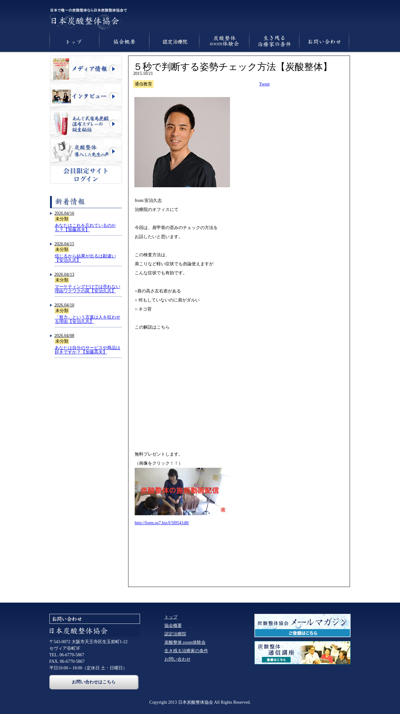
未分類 (61, 219)
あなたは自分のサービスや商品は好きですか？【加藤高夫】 (87, 350)
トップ (171, 617)
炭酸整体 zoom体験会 (185, 642)
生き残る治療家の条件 (186, 650)
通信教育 (143, 84)
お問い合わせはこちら (94, 681)
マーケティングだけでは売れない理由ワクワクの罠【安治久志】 (87, 288)
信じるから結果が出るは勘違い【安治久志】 (85, 258)
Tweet (264, 84)
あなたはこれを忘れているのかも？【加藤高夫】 (85, 227)
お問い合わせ (177, 659)
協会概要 (173, 625)
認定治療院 (175, 634)
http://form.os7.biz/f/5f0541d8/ (162, 523)
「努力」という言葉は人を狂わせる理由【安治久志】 (87, 319)
